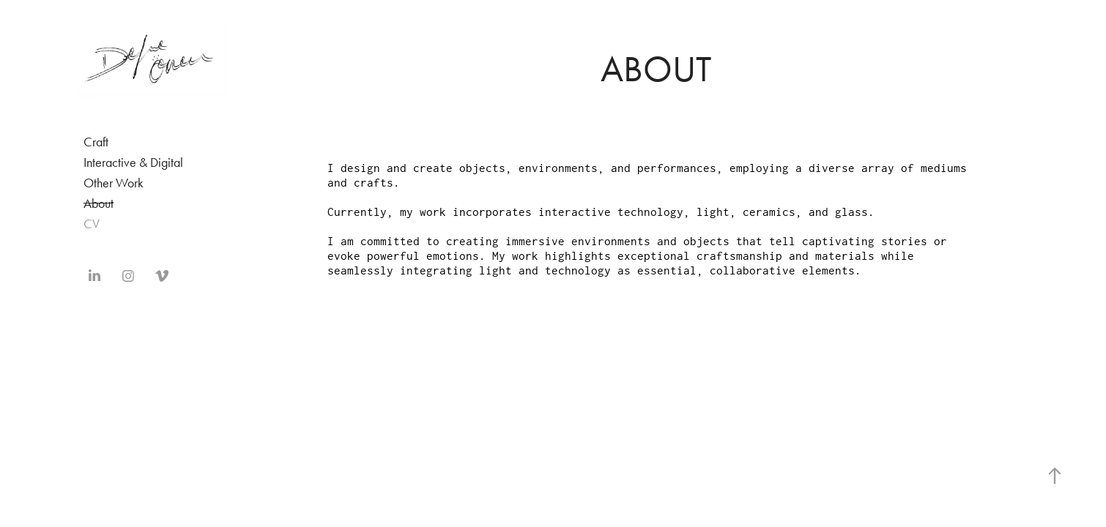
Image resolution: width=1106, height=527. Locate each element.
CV (91, 224)
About (98, 203)
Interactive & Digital (133, 162)
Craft (95, 142)
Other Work (113, 183)
